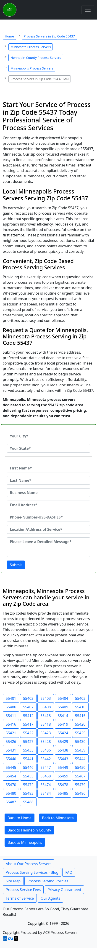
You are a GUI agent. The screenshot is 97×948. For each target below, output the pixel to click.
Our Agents (50, 898)
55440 (11, 758)
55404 (63, 698)
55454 (11, 776)
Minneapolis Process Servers (31, 68)
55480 (11, 793)
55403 (45, 698)
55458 (45, 776)
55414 (63, 715)
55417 (28, 724)
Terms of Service (20, 898)
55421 (11, 732)
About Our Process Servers (28, 863)
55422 (28, 732)
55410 (80, 707)
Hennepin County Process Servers (35, 57)
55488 (28, 801)
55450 (80, 767)
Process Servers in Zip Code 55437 (49, 36)
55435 (28, 750)
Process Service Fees (23, 889)
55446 (28, 767)
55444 (80, 758)
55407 (28, 707)
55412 (28, 715)
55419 (63, 724)
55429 (63, 741)
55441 (28, 758)
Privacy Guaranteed (64, 889)
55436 (45, 750)
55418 (45, 724)
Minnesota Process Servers (30, 47)
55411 (11, 715)
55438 (63, 750)
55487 (11, 801)
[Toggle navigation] (87, 9)
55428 (45, 741)
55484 (45, 793)
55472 (28, 784)
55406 (11, 707)
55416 (11, 724)
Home (9, 36)
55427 (28, 741)
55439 (80, 750)
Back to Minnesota (58, 817)
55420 (80, 724)
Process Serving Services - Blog (32, 872)
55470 (11, 784)
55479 (80, 784)
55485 (63, 793)
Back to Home (19, 817)
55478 (63, 784)
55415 (80, 715)
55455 (28, 776)
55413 (45, 715)
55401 (11, 698)
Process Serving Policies (47, 881)
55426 (11, 741)
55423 (45, 732)
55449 (63, 767)
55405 (80, 698)
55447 (45, 767)
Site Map (13, 881)
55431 (11, 750)
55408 (45, 707)
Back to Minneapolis (25, 842)
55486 (80, 793)
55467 (80, 776)
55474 (45, 784)
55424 (63, 732)
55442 (45, 758)
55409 (63, 707)
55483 (28, 793)
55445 (11, 767)
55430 (80, 741)
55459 (63, 776)
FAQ (68, 872)
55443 (63, 758)
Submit (16, 564)
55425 (80, 732)
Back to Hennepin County (29, 830)
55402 (28, 698)
